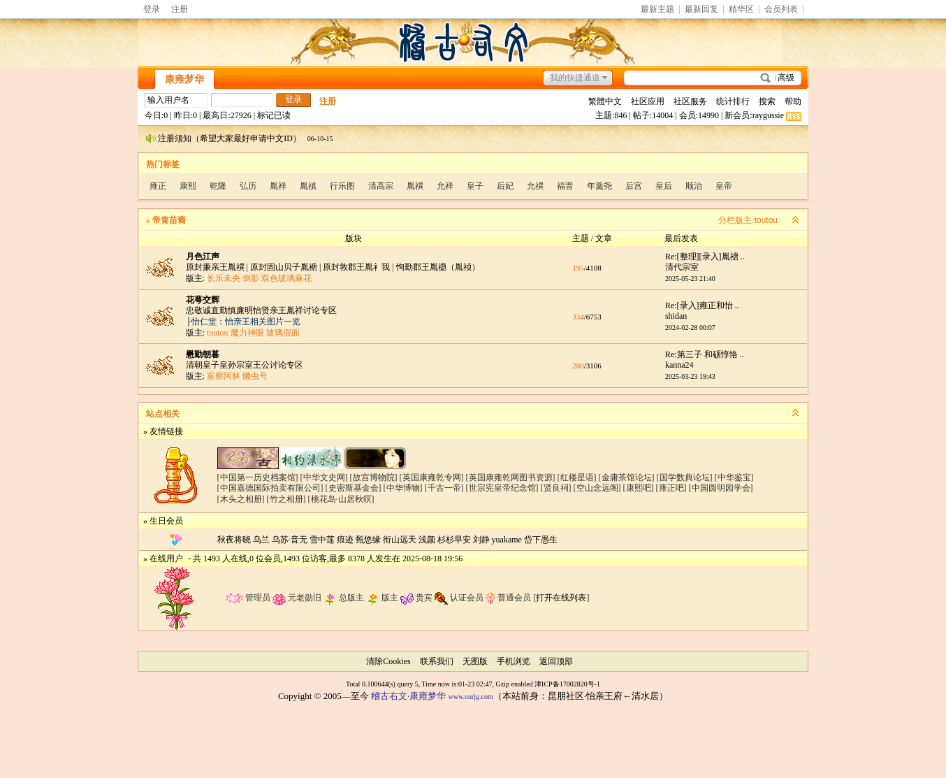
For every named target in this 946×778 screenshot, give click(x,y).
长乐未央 (223, 278)
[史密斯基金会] (353, 488)
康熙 (188, 186)
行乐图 (342, 186)
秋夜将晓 (234, 540)
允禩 (535, 186)
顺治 (693, 186)
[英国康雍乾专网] (432, 477)
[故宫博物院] (374, 477)
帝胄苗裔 (169, 220)
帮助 (793, 101)
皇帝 (723, 186)
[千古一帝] (444, 488)
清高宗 (380, 186)
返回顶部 (556, 661)
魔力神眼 (247, 333)
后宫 (633, 186)
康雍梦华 (184, 79)
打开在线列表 (561, 598)
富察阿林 (223, 376)
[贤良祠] (556, 488)
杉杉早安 (454, 540)
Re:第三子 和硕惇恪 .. (704, 354)
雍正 (158, 186)
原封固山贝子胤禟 (283, 267)
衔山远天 (399, 540)
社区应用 (647, 101)
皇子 (475, 186)
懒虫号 (255, 376)
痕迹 (345, 540)
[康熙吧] (638, 488)
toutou (766, 220)
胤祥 (278, 186)
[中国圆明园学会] (721, 488)
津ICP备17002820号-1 (567, 684)
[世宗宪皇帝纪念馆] (502, 488)
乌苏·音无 (289, 540)
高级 (786, 77)
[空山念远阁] (597, 488)
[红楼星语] (577, 477)
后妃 (505, 186)
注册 (179, 9)
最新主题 (657, 9)
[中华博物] (403, 488)
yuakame (507, 540)
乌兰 (261, 540)
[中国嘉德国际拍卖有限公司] (270, 488)
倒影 (250, 278)
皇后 (663, 186)
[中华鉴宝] (734, 477)
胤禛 (308, 186)
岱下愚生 (541, 540)
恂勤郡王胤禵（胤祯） (438, 267)
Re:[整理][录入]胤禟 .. (705, 256)
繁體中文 (605, 101)
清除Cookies (388, 661)
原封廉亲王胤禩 (215, 267)
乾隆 (218, 186)
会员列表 (781, 9)
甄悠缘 (368, 540)
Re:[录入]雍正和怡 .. (702, 305)
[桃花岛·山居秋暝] (341, 499)
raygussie (768, 115)
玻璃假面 (283, 333)
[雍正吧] (671, 488)
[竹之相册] (286, 499)
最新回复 (701, 9)
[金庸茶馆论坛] (627, 477)
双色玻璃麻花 (286, 278)
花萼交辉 (202, 300)
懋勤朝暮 (202, 354)
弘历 (248, 186)
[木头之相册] (241, 499)
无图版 (475, 661)
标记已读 (274, 115)
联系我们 (436, 661)
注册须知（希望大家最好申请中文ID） (229, 138)
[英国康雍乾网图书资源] (510, 477)
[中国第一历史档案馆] (257, 477)
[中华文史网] (324, 477)
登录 (151, 9)
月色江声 (202, 256)
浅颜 (427, 540)
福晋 (565, 186)
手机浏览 (513, 661)
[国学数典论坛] (685, 477)
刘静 (481, 540)
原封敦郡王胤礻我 (356, 267)
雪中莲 (322, 540)
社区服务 (690, 101)
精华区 (741, 9)
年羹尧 (599, 186)
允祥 (445, 186)
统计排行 (733, 101)
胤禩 (415, 186)
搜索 (767, 101)
